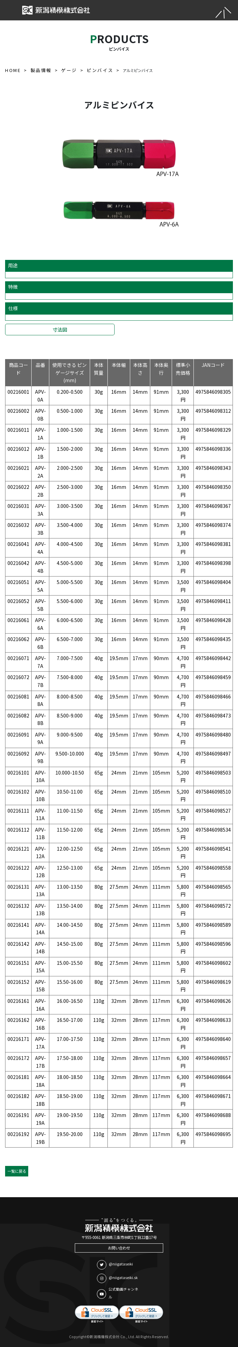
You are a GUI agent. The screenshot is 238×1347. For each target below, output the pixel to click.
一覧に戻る (16, 1171)
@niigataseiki (115, 1265)
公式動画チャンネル (117, 1293)
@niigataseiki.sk (117, 1278)
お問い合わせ (119, 1248)
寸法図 (60, 329)
